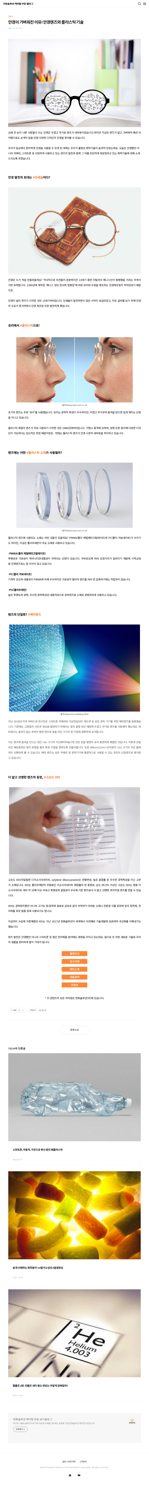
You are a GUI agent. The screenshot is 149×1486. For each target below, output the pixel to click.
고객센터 (83, 1461)
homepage (69, 1475)
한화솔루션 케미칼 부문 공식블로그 (32, 1419)
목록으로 (74, 1030)
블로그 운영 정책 (69, 1461)
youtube (79, 1475)
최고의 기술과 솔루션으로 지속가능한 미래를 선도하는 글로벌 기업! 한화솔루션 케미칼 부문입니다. (54, 1423)
